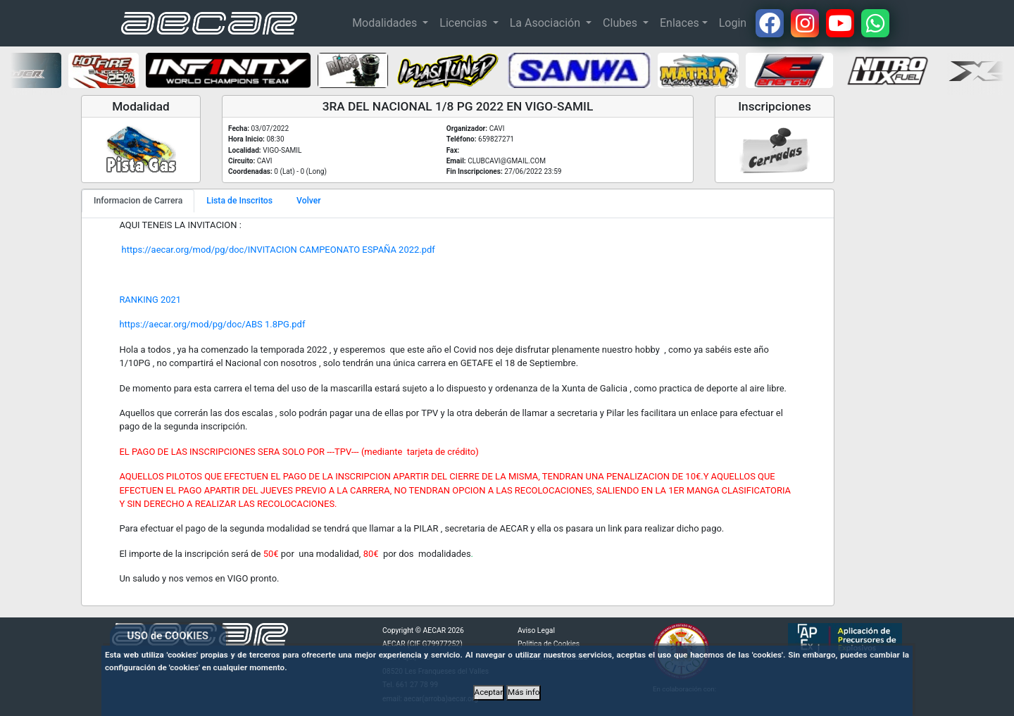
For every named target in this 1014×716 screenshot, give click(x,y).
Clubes (621, 23)
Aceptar (489, 692)
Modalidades (386, 23)
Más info (523, 692)
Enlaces (679, 23)
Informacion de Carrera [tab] (138, 201)
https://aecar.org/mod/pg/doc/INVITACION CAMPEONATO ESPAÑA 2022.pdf (276, 249)
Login (732, 23)
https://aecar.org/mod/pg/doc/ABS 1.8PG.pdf (212, 324)
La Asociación (546, 23)
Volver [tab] (308, 201)
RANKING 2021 (150, 299)
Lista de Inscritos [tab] (239, 201)
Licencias (464, 23)
